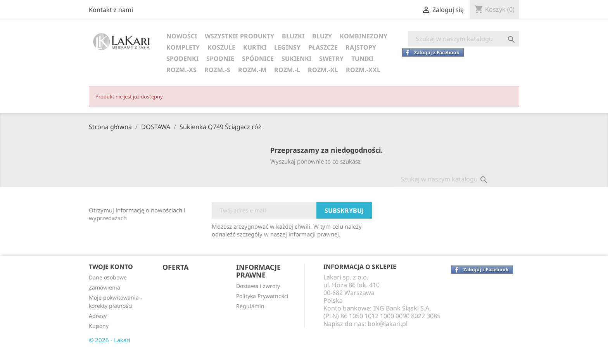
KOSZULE (221, 47)
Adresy (98, 315)
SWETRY (331, 58)
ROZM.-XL (323, 70)
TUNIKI (362, 58)
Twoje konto (111, 266)
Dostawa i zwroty (258, 286)
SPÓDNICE (258, 58)
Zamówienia (104, 287)
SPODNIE (220, 58)
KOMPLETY (183, 47)
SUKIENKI (296, 58)
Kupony (99, 325)
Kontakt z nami (111, 9)
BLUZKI (293, 36)
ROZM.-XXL (363, 70)
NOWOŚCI (181, 36)
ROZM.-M (252, 70)
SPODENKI (182, 58)
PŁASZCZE (323, 47)
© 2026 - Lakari (109, 340)
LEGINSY (287, 47)
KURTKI (254, 47)
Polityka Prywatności (262, 296)
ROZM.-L (287, 70)
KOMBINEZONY (363, 36)
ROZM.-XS (181, 70)
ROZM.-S (217, 70)
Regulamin (250, 306)
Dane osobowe (108, 277)
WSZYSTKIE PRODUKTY (239, 36)
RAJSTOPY (360, 47)
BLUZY (322, 36)
